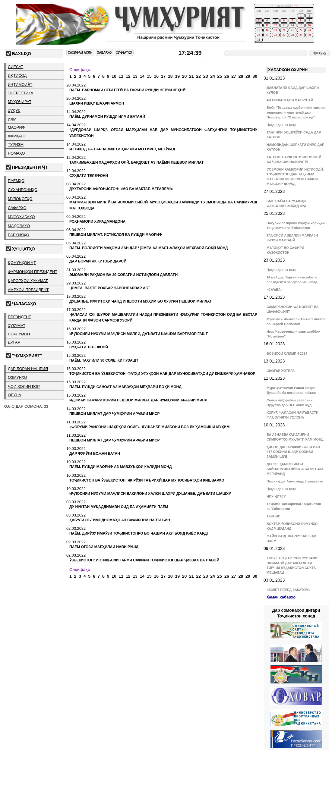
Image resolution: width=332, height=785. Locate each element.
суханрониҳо (22, 189)
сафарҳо (17, 208)
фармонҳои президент (32, 271)
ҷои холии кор (24, 386)
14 (292, 25)
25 (267, 34)
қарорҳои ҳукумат (28, 280)
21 (292, 30)
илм (12, 119)
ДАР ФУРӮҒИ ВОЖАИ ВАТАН (94, 453)
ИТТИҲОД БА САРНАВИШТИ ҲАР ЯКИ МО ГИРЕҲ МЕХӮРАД (122, 149)
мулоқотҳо (20, 198)
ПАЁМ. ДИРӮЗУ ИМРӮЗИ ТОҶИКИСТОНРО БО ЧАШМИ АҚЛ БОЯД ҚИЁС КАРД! (138, 533)
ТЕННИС (273, 516)
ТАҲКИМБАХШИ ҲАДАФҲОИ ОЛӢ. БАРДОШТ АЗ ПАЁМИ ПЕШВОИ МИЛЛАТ (136, 162)
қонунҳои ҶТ (22, 262)
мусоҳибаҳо (21, 217)
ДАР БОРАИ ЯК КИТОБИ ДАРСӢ (97, 261)
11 (267, 25)
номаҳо (16, 153)
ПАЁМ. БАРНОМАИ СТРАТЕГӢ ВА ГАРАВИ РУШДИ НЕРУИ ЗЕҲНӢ (127, 90)
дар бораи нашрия (28, 368)
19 (275, 30)
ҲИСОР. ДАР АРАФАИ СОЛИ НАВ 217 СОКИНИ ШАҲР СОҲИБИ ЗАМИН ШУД (293, 451)
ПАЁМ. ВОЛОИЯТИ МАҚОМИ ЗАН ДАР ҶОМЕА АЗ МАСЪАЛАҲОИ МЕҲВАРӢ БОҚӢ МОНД (148, 248)
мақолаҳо (19, 226)
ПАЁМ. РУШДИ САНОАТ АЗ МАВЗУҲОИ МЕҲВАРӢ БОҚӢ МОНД (125, 387)
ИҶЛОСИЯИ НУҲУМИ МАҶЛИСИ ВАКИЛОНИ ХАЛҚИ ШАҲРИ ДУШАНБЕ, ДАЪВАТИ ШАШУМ (150, 493)
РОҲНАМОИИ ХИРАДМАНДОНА (97, 221)
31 (258, 39)
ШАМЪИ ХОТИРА (281, 370)
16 (309, 25)
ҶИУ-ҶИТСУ (276, 496)
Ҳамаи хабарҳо (281, 597)
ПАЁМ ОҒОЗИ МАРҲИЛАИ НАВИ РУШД (103, 547)
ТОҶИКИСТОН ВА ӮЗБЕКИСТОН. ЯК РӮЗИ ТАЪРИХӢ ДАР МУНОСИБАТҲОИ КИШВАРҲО (146, 480)
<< (272, 5)
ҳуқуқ (14, 110)
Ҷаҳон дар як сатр (281, 125)
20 (284, 30)
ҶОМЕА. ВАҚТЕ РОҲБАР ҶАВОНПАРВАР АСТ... (111, 288)
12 (275, 25)
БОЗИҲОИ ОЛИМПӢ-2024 (287, 353)
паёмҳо (16, 180)
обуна (14, 395)
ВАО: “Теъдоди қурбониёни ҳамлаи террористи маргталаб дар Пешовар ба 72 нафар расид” (296, 112)
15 (300, 25)
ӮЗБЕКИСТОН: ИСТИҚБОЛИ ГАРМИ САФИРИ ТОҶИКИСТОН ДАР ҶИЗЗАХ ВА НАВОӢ (144, 560)
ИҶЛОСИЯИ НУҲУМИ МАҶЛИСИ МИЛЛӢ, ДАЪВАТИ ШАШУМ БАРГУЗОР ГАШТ (138, 334)
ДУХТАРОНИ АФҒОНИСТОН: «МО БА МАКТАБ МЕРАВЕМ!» (121, 189)
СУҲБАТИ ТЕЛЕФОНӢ (88, 176)
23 (309, 30)
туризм (16, 144)
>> (295, 5)
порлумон (19, 334)
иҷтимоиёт (20, 84)
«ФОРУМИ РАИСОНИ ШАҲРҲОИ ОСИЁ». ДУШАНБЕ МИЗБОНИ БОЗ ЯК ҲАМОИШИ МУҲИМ (149, 427)
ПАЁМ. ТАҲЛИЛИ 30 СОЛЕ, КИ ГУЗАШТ (103, 360)
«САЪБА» (275, 289)
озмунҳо (17, 377)
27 (284, 34)
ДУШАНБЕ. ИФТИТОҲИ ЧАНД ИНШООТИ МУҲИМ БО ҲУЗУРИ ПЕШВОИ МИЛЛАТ (140, 301)
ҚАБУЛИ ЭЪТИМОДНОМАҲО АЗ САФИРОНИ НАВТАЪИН (119, 520)
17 (258, 30)
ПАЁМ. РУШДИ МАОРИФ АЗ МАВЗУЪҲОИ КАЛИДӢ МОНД (120, 467)
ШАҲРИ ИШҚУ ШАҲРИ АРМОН (96, 103)
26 (275, 34)
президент (19, 317)
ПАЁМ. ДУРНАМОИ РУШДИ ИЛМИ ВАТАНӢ (107, 117)
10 (258, 25)
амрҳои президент (28, 289)
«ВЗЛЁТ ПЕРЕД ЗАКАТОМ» (288, 590)
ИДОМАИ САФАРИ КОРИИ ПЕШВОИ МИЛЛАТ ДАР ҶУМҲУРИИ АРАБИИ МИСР (138, 400)
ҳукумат (16, 325)
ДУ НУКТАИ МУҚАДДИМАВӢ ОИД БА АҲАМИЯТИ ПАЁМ (118, 507)
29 (300, 34)
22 (300, 30)
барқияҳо (18, 235)
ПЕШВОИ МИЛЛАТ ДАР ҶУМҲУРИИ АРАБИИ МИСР (114, 414)
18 (267, 30)
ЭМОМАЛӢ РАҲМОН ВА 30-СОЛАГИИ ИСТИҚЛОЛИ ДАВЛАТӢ (123, 275)
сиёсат (15, 66)
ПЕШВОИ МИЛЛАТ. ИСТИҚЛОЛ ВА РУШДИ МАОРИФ (115, 235)
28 (292, 34)
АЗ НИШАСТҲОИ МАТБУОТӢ (290, 100)
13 (284, 25)
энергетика (20, 93)
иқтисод (17, 75)
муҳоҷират (19, 101)
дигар (14, 342)
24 (258, 34)
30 (309, 34)
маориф (16, 127)
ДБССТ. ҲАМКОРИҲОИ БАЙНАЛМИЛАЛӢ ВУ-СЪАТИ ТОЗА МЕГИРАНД (295, 469)
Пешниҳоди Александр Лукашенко (295, 481)
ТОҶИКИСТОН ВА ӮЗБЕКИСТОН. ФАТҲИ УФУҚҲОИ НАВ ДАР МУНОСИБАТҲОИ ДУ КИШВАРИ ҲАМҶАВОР (162, 374)
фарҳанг (17, 136)
